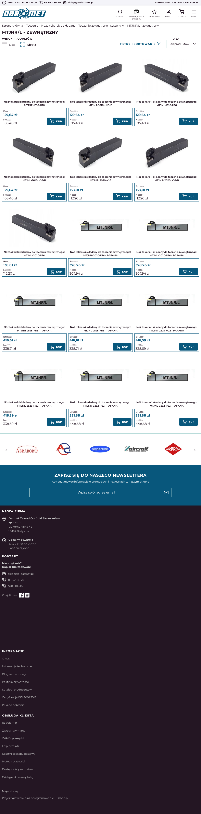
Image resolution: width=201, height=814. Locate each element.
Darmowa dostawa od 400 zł (177, 2)
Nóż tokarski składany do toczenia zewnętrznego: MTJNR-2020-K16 (100, 178)
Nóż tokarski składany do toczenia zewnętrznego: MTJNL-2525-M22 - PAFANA (34, 404)
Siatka (28, 44)
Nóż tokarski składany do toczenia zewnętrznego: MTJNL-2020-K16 (34, 253)
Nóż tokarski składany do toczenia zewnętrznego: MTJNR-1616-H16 (34, 103)
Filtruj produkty (140, 44)
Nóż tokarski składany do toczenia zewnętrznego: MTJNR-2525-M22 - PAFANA (166, 329)
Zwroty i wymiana (13, 730)
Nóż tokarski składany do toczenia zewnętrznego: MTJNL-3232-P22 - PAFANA (166, 404)
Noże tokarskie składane (58, 25)
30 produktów (180, 43)
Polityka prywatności (15, 681)
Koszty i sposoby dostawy (18, 753)
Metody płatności (13, 761)
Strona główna (12, 25)
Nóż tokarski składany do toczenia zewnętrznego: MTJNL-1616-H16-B (34, 178)
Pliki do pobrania (13, 705)
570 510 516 (15, 586)
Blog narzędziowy (14, 674)
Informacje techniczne (17, 666)
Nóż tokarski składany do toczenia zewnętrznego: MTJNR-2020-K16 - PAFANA (100, 253)
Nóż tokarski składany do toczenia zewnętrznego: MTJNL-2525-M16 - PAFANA (100, 329)
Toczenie (32, 25)
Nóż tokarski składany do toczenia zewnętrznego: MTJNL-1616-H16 (166, 103)
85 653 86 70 (52, 2)
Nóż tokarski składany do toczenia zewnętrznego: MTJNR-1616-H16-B (100, 103)
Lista (8, 44)
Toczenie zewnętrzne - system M (101, 25)
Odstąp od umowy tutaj (17, 777)
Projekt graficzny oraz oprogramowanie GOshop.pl (35, 798)
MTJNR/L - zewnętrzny (143, 25)
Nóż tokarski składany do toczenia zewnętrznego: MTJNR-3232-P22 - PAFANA (100, 404)
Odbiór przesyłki (13, 738)
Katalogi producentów (17, 689)
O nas (6, 658)
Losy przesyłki (11, 746)
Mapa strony (10, 791)
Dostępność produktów (17, 769)
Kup (59, 121)
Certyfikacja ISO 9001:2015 (19, 697)
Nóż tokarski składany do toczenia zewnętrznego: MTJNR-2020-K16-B (166, 178)
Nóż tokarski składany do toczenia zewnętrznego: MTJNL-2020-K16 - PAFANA (166, 253)
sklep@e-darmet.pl (80, 2)
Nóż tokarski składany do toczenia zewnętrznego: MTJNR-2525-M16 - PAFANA (34, 329)
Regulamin (9, 722)
